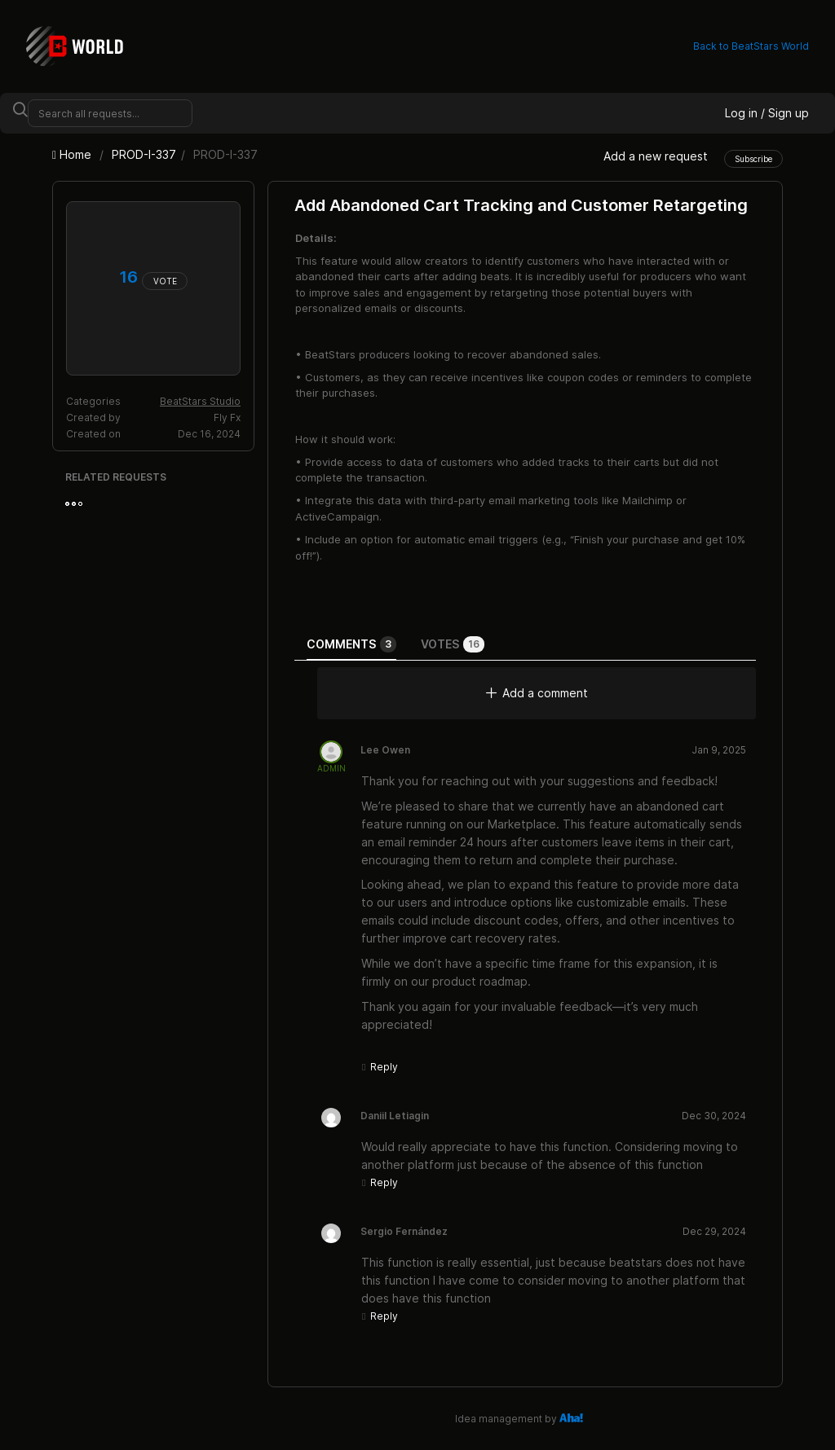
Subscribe (753, 159)
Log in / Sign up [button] (767, 113)
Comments (351, 644)
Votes (452, 644)
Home (73, 154)
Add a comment (537, 693)
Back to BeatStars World (751, 46)
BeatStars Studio (200, 401)
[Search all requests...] (110, 113)
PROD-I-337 (144, 154)
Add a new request (655, 156)
